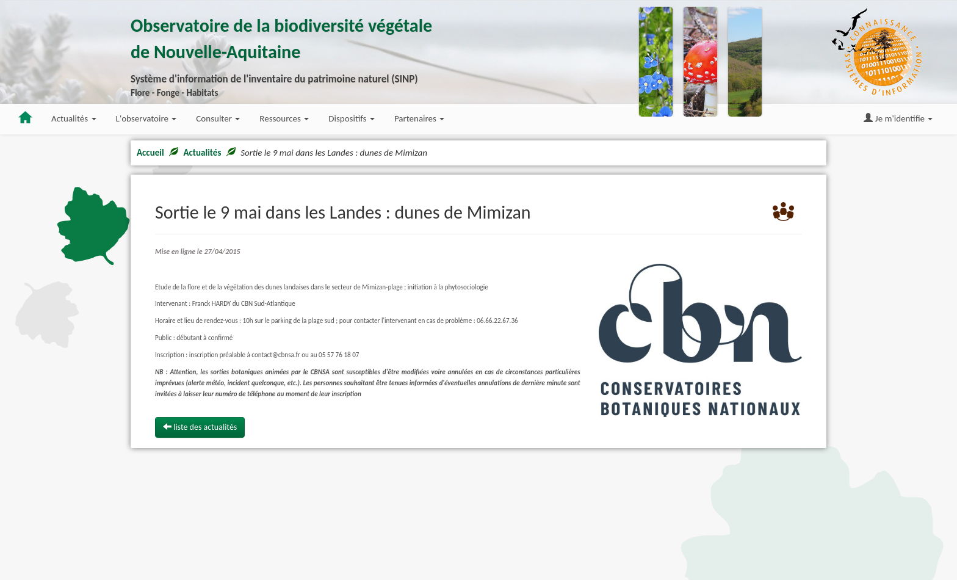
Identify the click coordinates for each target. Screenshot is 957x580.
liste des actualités (200, 427)
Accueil (150, 152)
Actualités (202, 152)
